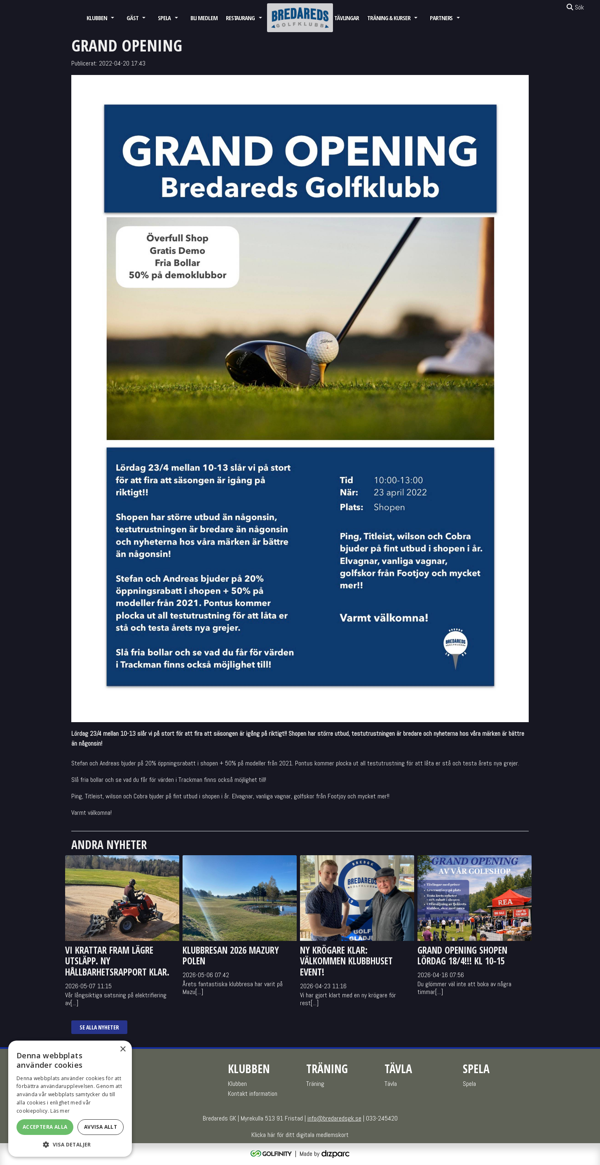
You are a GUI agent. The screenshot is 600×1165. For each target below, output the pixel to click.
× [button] (123, 1049)
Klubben (97, 18)
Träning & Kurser (388, 18)
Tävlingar (346, 18)
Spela (164, 18)
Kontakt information (252, 1093)
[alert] (70, 1099)
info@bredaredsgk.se (334, 1118)
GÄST (132, 18)
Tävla (390, 1083)
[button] (70, 1144)
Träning (315, 1083)
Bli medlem (204, 18)
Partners (441, 18)
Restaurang (240, 18)
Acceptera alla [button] (45, 1126)
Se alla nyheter (99, 1027)
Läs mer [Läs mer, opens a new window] (60, 1110)
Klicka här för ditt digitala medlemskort (300, 1134)
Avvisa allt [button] (100, 1126)
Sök (575, 7)
